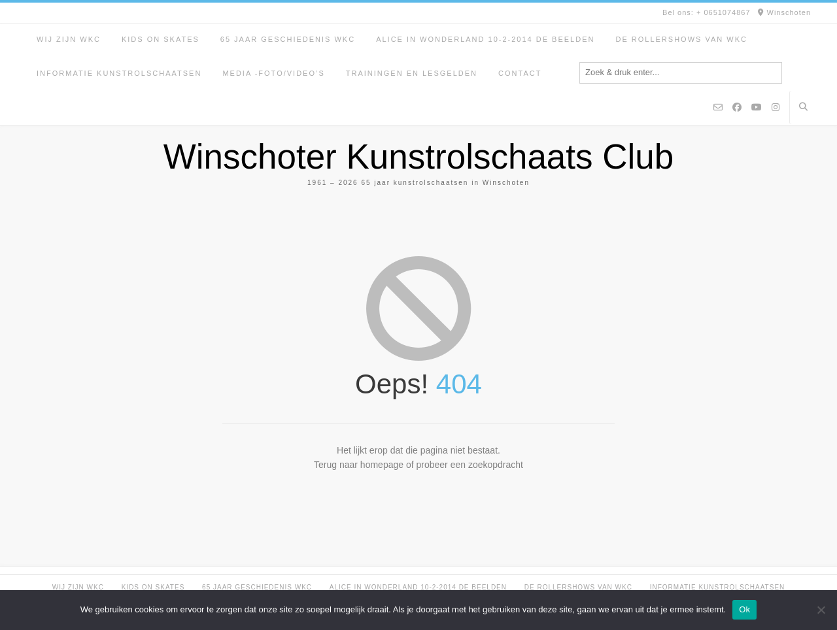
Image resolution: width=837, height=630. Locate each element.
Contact (519, 73)
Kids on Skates (160, 39)
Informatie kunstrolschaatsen (119, 73)
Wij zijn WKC (69, 39)
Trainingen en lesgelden (411, 73)
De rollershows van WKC (681, 39)
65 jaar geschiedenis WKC (287, 39)
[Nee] (820, 609)
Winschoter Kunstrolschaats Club (418, 156)
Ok (744, 609)
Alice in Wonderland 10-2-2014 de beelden (485, 39)
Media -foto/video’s (273, 73)
